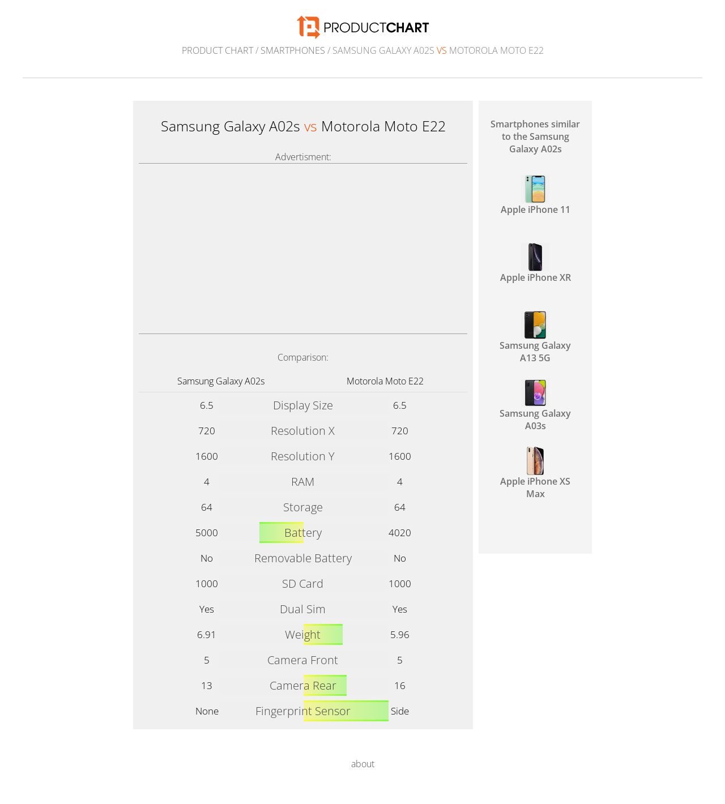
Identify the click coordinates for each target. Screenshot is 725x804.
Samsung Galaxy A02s (221, 381)
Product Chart (217, 50)
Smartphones (293, 50)
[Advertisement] (303, 248)
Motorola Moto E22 (385, 381)
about (362, 764)
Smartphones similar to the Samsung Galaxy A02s (535, 136)
